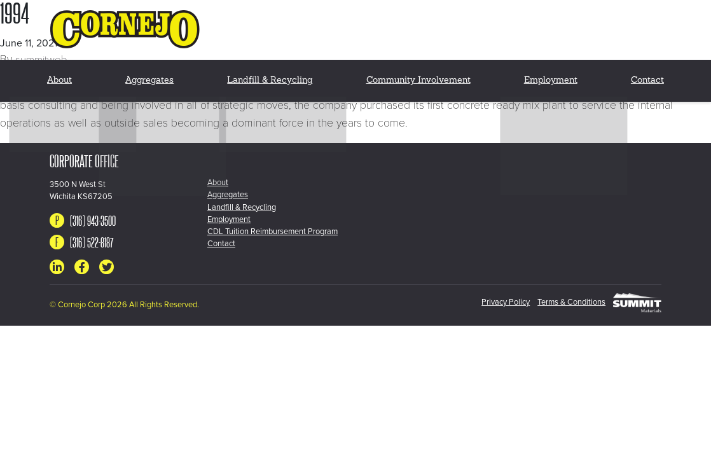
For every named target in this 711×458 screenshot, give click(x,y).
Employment (548, 76)
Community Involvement (417, 76)
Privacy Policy (490, 302)
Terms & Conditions (564, 302)
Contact (647, 76)
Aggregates (152, 76)
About (61, 76)
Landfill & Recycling (270, 76)
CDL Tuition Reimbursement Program (272, 231)
